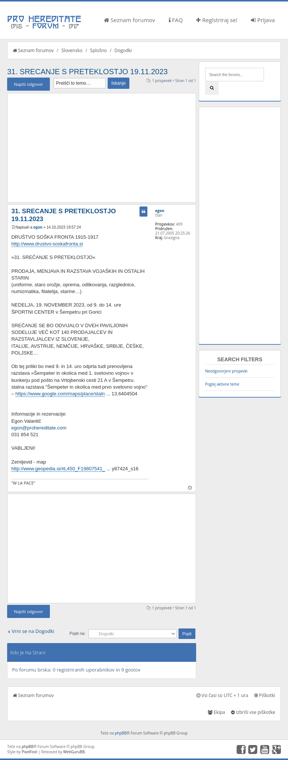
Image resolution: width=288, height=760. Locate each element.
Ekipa (216, 712)
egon (37, 227)
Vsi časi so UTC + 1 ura (222, 695)
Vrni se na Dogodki (33, 631)
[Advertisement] (101, 147)
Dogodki (123, 50)
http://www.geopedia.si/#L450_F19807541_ (58, 468)
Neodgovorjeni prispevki (226, 371)
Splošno (98, 50)
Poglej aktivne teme (222, 384)
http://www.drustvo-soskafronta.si (47, 244)
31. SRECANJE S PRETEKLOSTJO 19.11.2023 (87, 71)
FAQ (176, 20)
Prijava (263, 20)
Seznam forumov (129, 20)
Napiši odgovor (28, 84)
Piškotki (264, 695)
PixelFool (30, 751)
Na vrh (190, 488)
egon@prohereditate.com (38, 428)
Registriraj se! (216, 20)
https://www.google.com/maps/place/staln (60, 393)
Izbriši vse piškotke (253, 712)
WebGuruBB (74, 751)
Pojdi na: (77, 633)
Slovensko (72, 50)
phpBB (120, 733)
